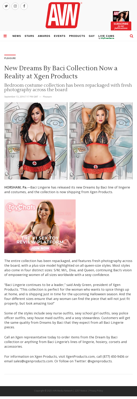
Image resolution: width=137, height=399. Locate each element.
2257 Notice (81, 390)
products (77, 36)
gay (92, 36)
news (16, 36)
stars (29, 36)
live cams (106, 38)
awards (44, 36)
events (59, 36)
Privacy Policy (96, 390)
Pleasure (47, 96)
